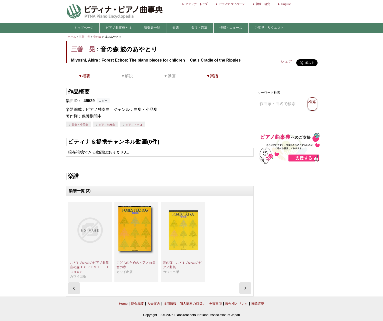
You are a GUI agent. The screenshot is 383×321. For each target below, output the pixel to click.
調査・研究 (263, 4)
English (286, 4)
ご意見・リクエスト (269, 28)
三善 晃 (84, 36)
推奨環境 (257, 303)
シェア (286, 61)
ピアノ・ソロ (134, 124)
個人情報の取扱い (193, 303)
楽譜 (175, 28)
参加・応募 (199, 28)
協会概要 (137, 303)
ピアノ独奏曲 (107, 124)
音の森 (97, 36)
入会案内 (153, 303)
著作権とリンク (236, 303)
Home (123, 303)
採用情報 (169, 303)
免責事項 (215, 303)
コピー (103, 100)
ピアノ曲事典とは (119, 28)
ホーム (72, 36)
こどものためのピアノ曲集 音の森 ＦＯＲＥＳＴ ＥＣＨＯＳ (91, 267)
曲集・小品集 (80, 124)
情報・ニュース (231, 28)
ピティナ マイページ (232, 4)
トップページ (83, 28)
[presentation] (74, 288)
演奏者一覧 (152, 28)
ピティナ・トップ (197, 4)
